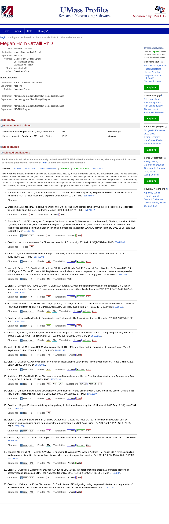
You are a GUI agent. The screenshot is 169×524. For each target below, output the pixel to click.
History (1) (43, 31)
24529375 (13, 458)
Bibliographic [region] (10, 146)
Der (48, 326)
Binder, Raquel (151, 196)
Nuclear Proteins (152, 81)
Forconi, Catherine (153, 199)
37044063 (120, 242)
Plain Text (98, 168)
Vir (31, 214)
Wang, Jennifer (151, 174)
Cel (48, 311)
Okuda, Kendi (151, 109)
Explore (151, 87)
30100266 (96, 336)
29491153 (60, 350)
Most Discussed (48, 168)
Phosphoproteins (152, 69)
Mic (48, 279)
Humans (54, 214)
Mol (54, 311)
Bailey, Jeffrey (151, 161)
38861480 (89, 195)
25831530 (19, 426)
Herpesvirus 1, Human (155, 65)
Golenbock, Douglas (154, 164)
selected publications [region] (15, 152)
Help (29, 31)
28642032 (40, 365)
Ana (48, 384)
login (44, 162)
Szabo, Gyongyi (152, 137)
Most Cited (30, 168)
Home (6, 31)
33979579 (19, 292)
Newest (6, 168)
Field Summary (81, 168)
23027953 (110, 487)
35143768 (122, 274)
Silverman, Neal (152, 99)
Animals (71, 235)
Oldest (17, 168)
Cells (62, 214)
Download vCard (22, 71)
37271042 (90, 210)
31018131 (118, 307)
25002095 (13, 440)
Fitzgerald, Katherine (154, 130)
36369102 (39, 256)
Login (3, 37)
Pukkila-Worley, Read (155, 202)
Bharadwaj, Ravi (152, 102)
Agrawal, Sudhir (152, 192)
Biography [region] (8, 119)
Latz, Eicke (149, 133)
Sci (48, 431)
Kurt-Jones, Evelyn (153, 105)
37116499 (29, 231)
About (18, 31)
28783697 (19, 408)
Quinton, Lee (150, 206)
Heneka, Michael (152, 143)
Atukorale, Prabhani (154, 112)
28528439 (56, 379)
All (48, 235)
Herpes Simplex (152, 72)
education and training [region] (16, 125)
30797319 (19, 321)
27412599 (92, 394)
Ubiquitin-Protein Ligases (152, 76)
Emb (60, 384)
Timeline (65, 168)
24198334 (115, 473)
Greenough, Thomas (154, 168)
